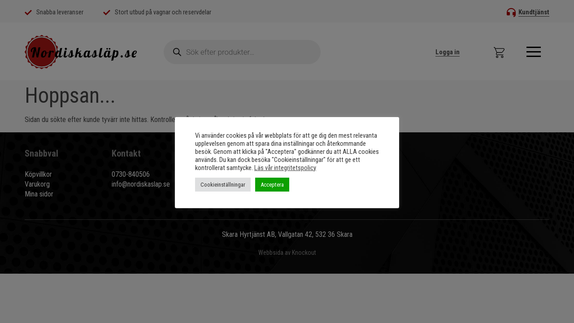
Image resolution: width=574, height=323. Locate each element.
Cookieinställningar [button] (222, 184)
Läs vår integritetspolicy (285, 168)
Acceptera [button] (272, 184)
